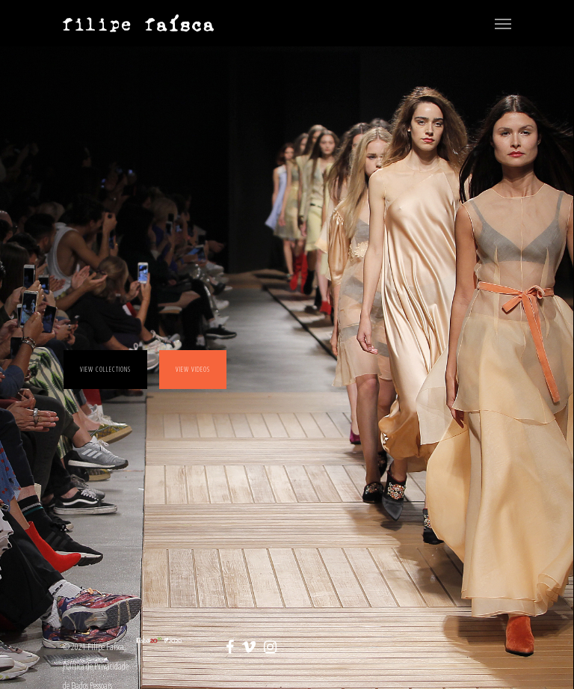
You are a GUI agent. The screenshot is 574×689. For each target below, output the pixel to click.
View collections (105, 369)
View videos (193, 369)
